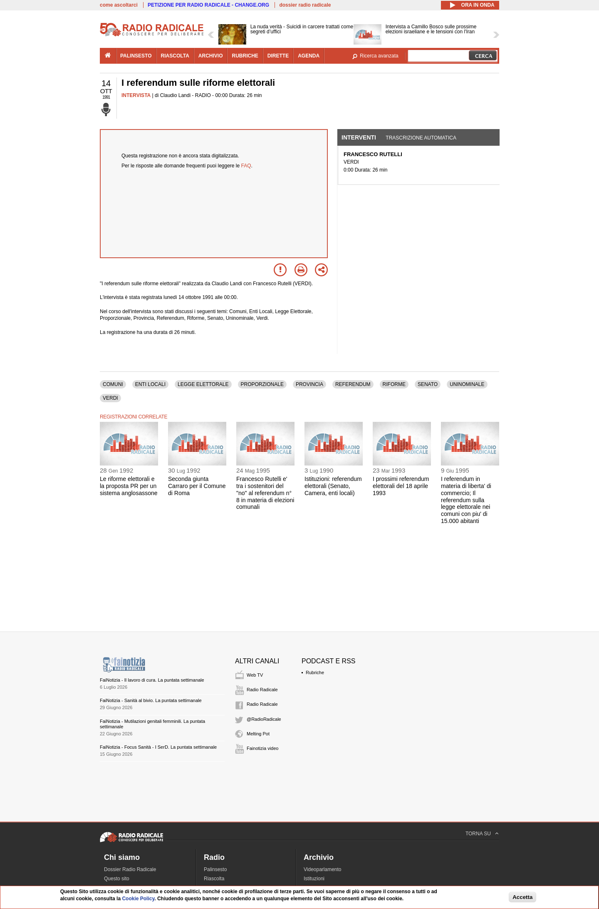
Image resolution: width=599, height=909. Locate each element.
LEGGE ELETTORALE (203, 384)
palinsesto (136, 56)
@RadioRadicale (264, 719)
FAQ (246, 166)
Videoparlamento (323, 869)
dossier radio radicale (305, 5)
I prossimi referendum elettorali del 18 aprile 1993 (401, 486)
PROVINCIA (309, 384)
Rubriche (315, 672)
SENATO (428, 384)
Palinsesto (215, 869)
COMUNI (113, 384)
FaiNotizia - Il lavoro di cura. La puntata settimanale (152, 679)
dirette (278, 56)
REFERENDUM (353, 384)
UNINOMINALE (467, 384)
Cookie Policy (138, 899)
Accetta (522, 897)
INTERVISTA (136, 95)
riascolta (175, 56)
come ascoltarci (119, 5)
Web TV (255, 674)
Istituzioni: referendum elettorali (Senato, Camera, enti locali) (333, 486)
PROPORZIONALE (262, 384)
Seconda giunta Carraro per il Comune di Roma (197, 486)
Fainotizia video (262, 748)
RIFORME (394, 384)
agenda (308, 56)
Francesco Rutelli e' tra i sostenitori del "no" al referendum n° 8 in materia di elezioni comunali (265, 493)
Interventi (359, 137)
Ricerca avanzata (379, 56)
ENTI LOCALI (150, 384)
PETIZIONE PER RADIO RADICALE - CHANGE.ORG (208, 5)
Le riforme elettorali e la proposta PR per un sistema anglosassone (129, 486)
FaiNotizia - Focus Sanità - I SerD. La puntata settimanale (158, 747)
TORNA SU (478, 834)
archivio (210, 56)
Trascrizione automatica (421, 138)
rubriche (245, 56)
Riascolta (214, 879)
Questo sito (116, 879)
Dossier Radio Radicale (130, 869)
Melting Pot (258, 733)
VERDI (110, 398)
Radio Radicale (262, 689)
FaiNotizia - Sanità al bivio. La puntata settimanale (151, 700)
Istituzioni (314, 879)
